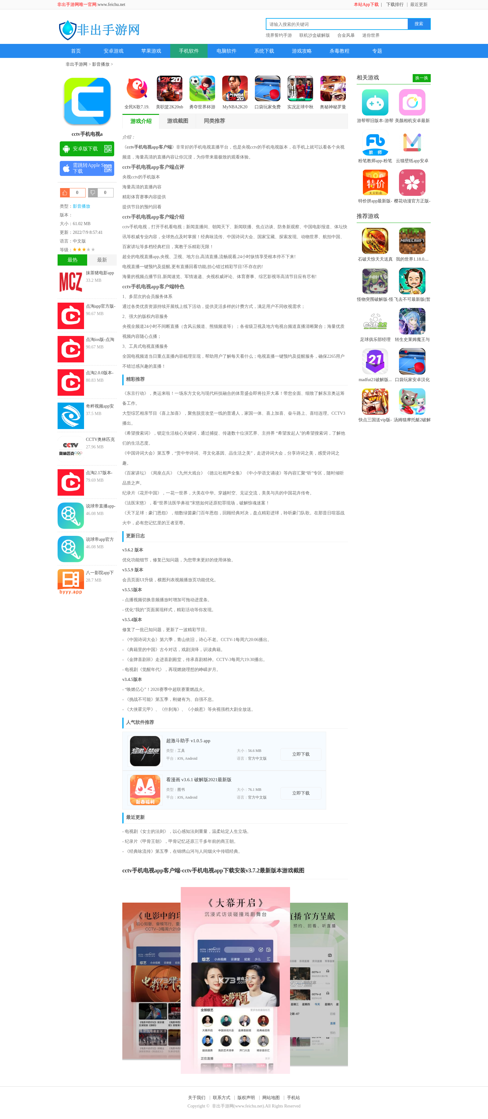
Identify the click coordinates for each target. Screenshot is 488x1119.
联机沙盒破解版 (314, 35)
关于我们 (196, 1097)
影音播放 (101, 64)
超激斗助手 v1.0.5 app (188, 740)
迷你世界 (371, 35)
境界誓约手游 (279, 35)
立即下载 (301, 754)
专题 (377, 51)
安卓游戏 (114, 51)
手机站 (293, 1097)
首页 (76, 51)
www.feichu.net (111, 4)
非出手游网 (76, 64)
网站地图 (271, 1097)
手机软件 (189, 51)
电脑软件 (227, 51)
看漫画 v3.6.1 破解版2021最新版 (199, 779)
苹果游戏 (151, 51)
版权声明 (246, 1097)
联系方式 (221, 1097)
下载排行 (395, 4)
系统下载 (264, 51)
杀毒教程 (340, 51)
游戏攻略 (302, 51)
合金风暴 (346, 35)
